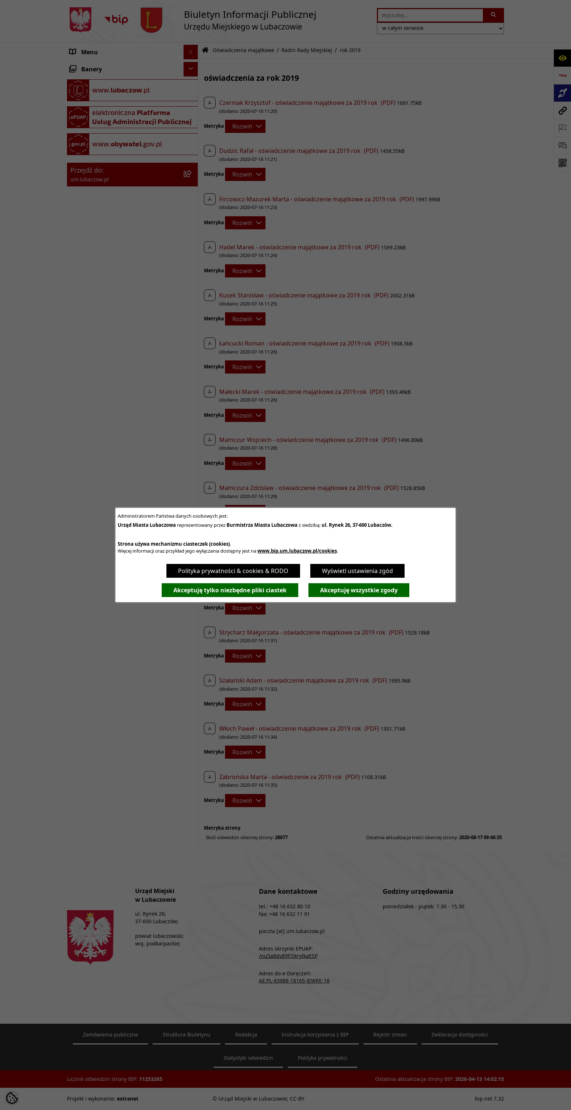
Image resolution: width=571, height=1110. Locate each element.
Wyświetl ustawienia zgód (357, 571)
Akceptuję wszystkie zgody (359, 590)
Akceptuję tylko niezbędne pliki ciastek (230, 590)
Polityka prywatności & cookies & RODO (233, 571)
